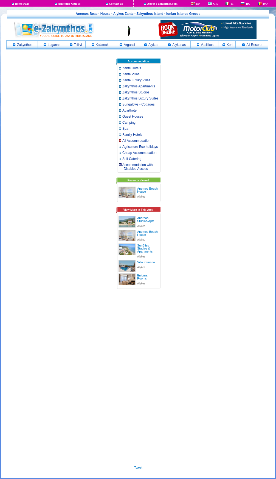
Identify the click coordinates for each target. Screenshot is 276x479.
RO (265, 3)
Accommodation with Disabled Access (135, 167)
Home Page (22, 3)
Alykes (153, 45)
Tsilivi (78, 45)
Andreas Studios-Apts (145, 219)
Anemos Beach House (147, 190)
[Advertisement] (138, 376)
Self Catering (131, 159)
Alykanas (179, 45)
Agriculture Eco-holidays (140, 147)
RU (248, 3)
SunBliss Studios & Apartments (145, 248)
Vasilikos (207, 45)
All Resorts (254, 45)
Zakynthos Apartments (138, 86)
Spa (125, 129)
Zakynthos (24, 45)
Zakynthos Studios (136, 92)
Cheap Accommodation (139, 153)
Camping (129, 122)
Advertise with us (69, 3)
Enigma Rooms (142, 277)
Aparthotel (129, 110)
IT (232, 3)
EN (198, 3)
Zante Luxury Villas (136, 80)
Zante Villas (130, 74)
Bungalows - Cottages (138, 104)
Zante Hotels (131, 68)
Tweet (138, 467)
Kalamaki (102, 45)
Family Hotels (132, 135)
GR (215, 3)
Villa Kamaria (146, 262)
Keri (229, 45)
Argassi (129, 45)
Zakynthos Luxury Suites (140, 98)
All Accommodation (136, 141)
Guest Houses (132, 116)
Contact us (116, 3)
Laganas (54, 45)
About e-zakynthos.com (162, 3)
